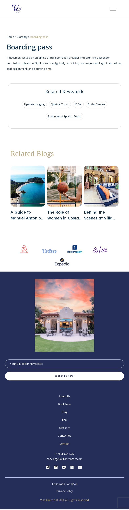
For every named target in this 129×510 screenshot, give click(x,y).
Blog (64, 413)
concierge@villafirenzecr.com (64, 460)
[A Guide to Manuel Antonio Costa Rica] (28, 193)
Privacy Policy (64, 492)
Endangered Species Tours (64, 117)
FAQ (64, 421)
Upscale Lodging (34, 104)
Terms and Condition (65, 485)
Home (10, 37)
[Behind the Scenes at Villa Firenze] (101, 193)
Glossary (22, 37)
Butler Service (96, 104)
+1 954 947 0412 (64, 455)
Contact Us (64, 436)
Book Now (64, 405)
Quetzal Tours (60, 104)
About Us (64, 397)
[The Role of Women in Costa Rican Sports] (64, 193)
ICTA (78, 104)
